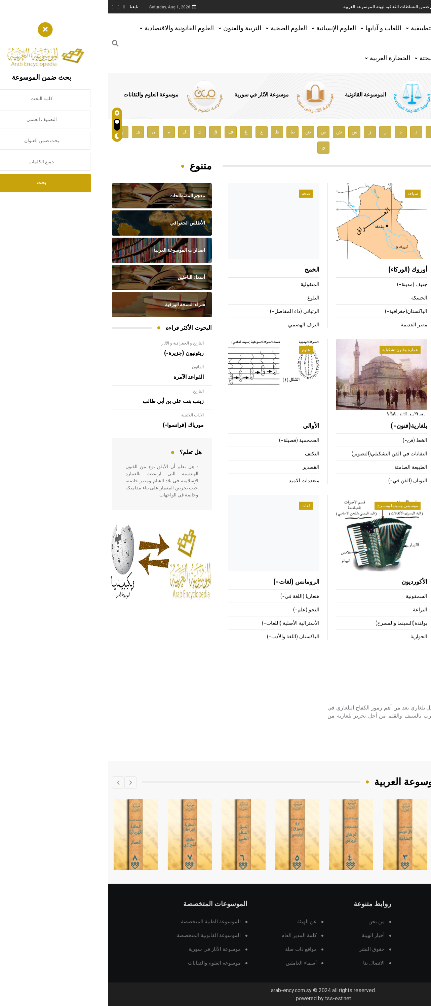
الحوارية (311, 646)
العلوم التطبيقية (324, 28)
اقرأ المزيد (396, 753)
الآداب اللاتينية (84, 415)
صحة (198, 194)
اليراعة (312, 619)
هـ (30, 132)
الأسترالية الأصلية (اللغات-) (182, 632)
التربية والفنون (134, 28)
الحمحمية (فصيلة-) (191, 449)
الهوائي (419, 619)
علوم (198, 359)
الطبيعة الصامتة (302, 476)
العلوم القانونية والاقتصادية (71, 28)
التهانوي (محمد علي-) (404, 312)
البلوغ (205, 298)
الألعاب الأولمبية (410, 449)
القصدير (203, 476)
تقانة (414, 515)
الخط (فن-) (307, 449)
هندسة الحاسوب (409, 646)
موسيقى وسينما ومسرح (289, 515)
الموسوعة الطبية (352, 95)
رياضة (413, 359)
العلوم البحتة (328, 58)
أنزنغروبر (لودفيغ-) (403, 270)
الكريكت (418, 463)
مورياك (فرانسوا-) (75, 425)
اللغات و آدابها (275, 28)
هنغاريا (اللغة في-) (191, 605)
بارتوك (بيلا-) (413, 285)
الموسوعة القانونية (257, 95)
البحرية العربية (409, 591)
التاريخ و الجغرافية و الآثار (74, 343)
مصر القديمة (306, 325)
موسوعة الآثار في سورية (153, 95)
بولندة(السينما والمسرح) (293, 632)
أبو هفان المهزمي (408, 298)
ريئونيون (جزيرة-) (76, 353)
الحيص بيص (414, 325)
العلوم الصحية (181, 28)
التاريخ (90, 391)
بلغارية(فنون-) (301, 435)
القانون (90, 367)
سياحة (305, 194)
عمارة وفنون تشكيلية (292, 359)
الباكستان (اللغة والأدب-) (185, 646)
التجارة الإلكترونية (408, 632)
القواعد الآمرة (81, 377)
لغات (198, 515)
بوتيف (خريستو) (394, 704)
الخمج (204, 270)
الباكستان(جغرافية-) (298, 312)
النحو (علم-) (198, 619)
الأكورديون (306, 591)
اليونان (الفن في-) (299, 490)
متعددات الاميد (196, 490)
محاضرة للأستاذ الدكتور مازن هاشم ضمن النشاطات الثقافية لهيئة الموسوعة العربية (310, 6)
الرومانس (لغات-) (188, 591)
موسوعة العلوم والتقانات (43, 95)
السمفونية (308, 605)
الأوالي (203, 435)
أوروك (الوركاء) (299, 270)
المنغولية (202, 285)
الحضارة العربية (282, 58)
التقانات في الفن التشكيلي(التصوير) (281, 463)
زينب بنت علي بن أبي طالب (65, 401)
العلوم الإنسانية (228, 28)
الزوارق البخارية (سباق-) (401, 490)
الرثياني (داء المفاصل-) (186, 312)
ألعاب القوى (412, 435)
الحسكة (311, 298)
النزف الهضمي (195, 325)
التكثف (204, 463)
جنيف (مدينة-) (304, 285)
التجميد (419, 605)
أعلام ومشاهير (406, 194)
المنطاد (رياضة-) (409, 476)
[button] (22, 782)
